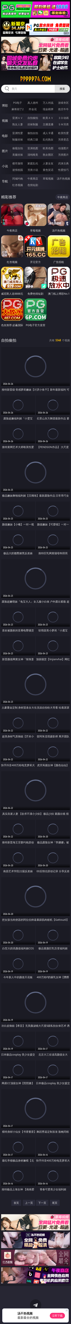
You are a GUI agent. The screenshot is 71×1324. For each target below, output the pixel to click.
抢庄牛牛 (63, 109)
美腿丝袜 (17, 154)
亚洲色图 (32, 148)
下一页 (42, 1203)
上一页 (29, 1203)
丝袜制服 (32, 124)
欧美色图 (48, 148)
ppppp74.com (35, 79)
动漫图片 (63, 148)
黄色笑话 (48, 170)
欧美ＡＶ (48, 118)
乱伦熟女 (48, 139)
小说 (5, 166)
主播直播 (48, 124)
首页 (16, 1203)
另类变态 (63, 139)
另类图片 (63, 154)
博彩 (5, 105)
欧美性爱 (63, 133)
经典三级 (32, 139)
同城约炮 (17, 178)
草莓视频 (48, 178)
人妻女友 (48, 163)
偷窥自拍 (17, 148)
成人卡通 (48, 133)
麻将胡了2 (18, 109)
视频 (5, 121)
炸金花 (33, 109)
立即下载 (57, 1315)
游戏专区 (63, 102)
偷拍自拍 (32, 133)
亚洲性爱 (17, 133)
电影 (5, 136)
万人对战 (48, 102)
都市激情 (17, 163)
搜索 (62, 88)
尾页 (54, 1203)
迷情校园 (17, 170)
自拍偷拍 (32, 118)
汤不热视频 (63, 178)
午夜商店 (32, 178)
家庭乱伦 (32, 163)
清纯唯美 (32, 154)
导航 (5, 181)
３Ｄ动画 (63, 118)
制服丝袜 (17, 139)
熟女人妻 (17, 124)
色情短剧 (32, 185)
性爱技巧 (63, 170)
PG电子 (17, 102)
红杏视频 (17, 185)
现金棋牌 (48, 109)
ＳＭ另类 (63, 124)
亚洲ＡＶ (17, 118)
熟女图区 (48, 154)
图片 (5, 151)
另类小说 (32, 170)
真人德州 (32, 102)
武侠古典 (63, 163)
